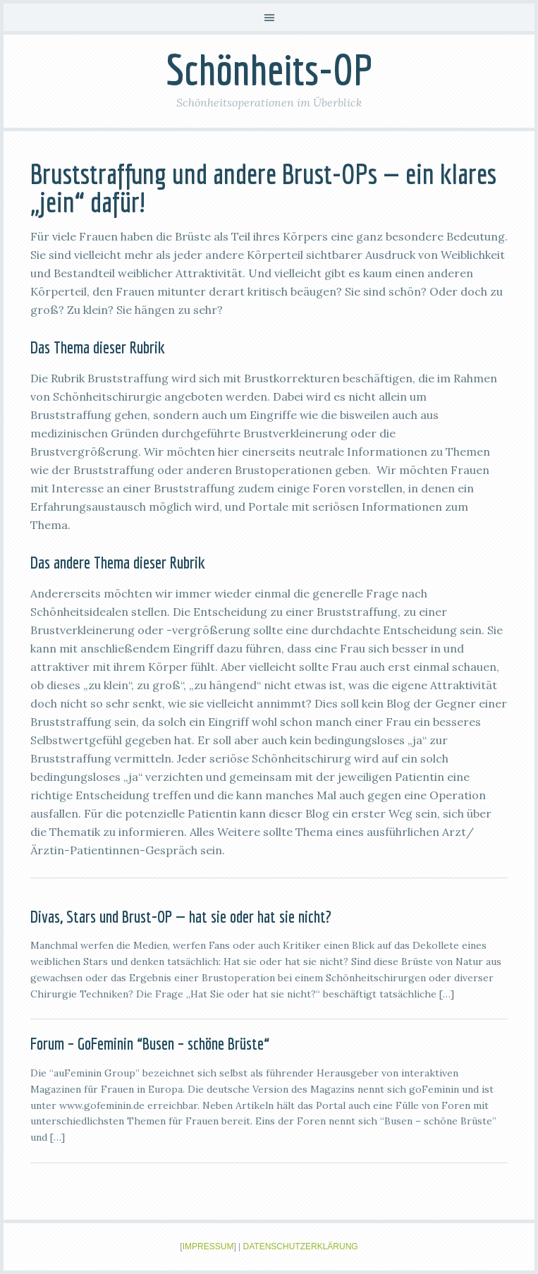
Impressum (208, 1246)
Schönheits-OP (269, 69)
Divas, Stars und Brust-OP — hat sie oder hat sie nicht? (180, 916)
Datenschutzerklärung (300, 1246)
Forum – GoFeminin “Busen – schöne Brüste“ (149, 1043)
